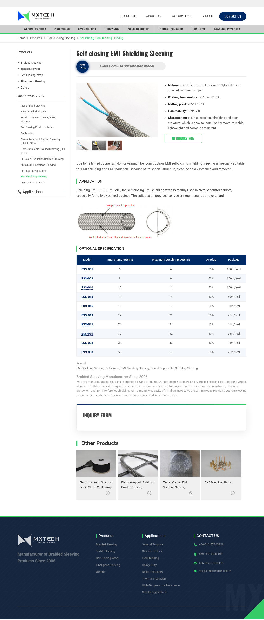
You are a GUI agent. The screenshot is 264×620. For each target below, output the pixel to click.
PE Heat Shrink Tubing (33, 170)
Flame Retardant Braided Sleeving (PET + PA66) (40, 141)
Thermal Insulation (170, 28)
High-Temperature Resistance (161, 585)
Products (128, 16)
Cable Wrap (27, 133)
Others (25, 87)
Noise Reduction (139, 28)
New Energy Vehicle (227, 28)
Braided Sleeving (31, 62)
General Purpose (35, 28)
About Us (153, 16)
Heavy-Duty (149, 565)
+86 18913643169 (211, 553)
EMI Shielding (87, 28)
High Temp (198, 28)
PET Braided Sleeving (33, 105)
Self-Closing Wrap (32, 75)
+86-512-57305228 (211, 544)
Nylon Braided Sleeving (34, 111)
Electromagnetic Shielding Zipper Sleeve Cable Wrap (96, 485)
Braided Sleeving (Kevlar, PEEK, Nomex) (39, 119)
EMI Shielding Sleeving (61, 38)
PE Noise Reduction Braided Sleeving (42, 158)
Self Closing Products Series (37, 127)
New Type (82, 66)
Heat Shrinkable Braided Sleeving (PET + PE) (43, 150)
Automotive (62, 28)
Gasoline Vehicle (152, 551)
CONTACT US (233, 16)
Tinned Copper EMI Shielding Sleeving (175, 485)
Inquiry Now (183, 138)
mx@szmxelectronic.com (215, 570)
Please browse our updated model (127, 66)
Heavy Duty (112, 28)
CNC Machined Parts (218, 482)
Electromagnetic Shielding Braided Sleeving (137, 485)
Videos (207, 16)
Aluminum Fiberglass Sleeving (38, 164)
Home (21, 38)
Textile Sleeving (30, 68)
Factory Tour (181, 16)
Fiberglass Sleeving (33, 81)
